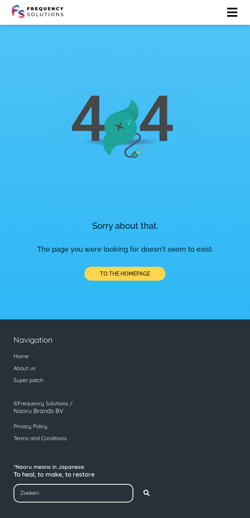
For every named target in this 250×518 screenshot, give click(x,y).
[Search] (146, 493)
